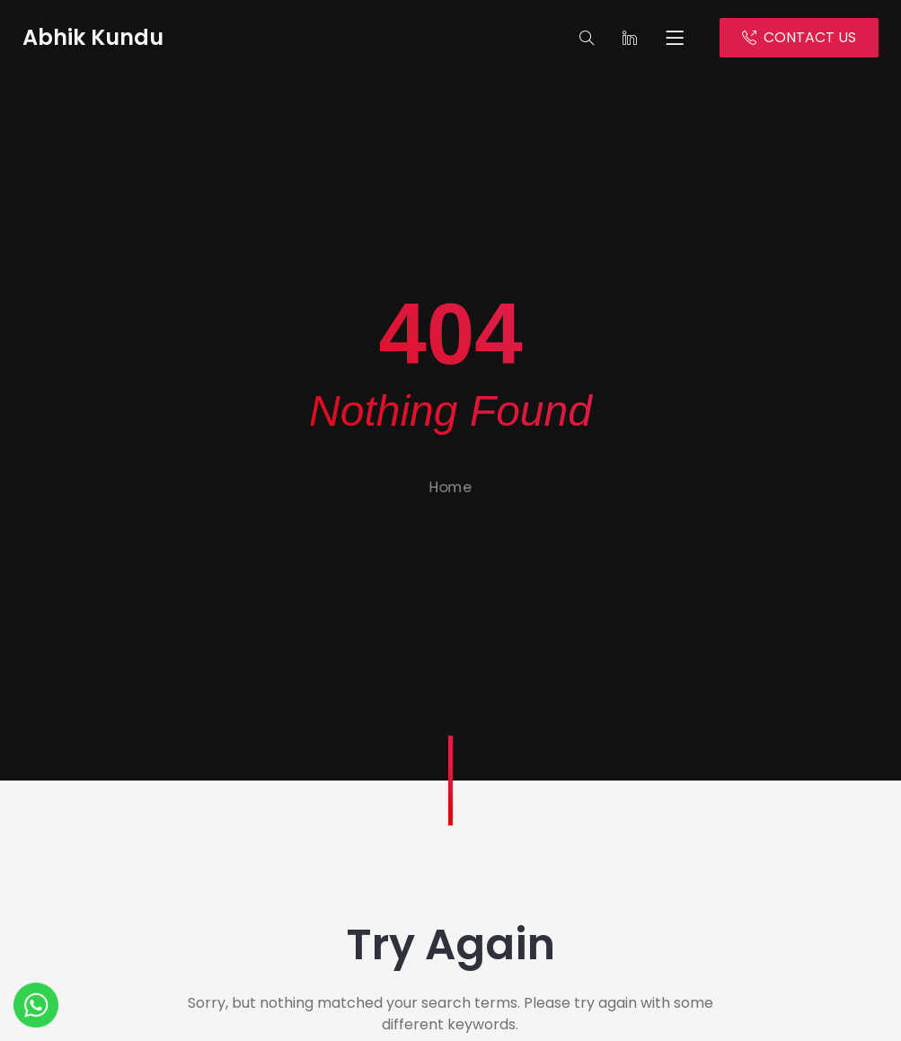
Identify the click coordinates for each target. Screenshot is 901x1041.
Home (451, 496)
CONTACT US (799, 37)
